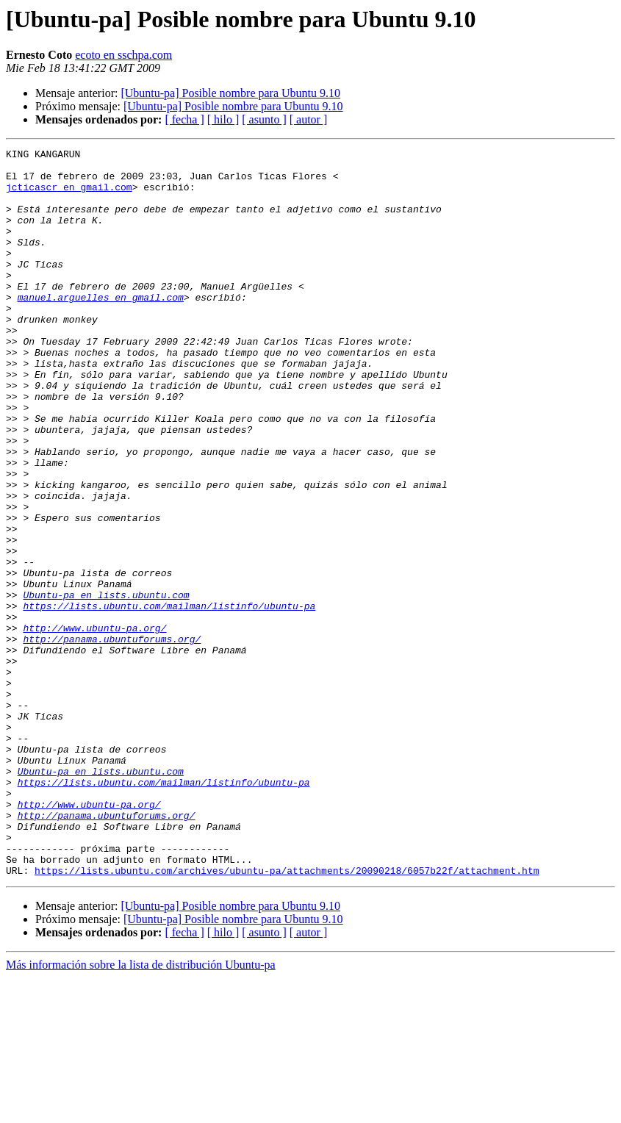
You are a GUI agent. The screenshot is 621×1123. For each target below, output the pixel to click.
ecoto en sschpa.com (123, 55)
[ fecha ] (184, 119)
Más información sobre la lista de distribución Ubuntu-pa (141, 1110)
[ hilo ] (223, 119)
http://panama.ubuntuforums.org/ (112, 738)
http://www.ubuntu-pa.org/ (94, 724)
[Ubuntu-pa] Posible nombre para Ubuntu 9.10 (230, 93)
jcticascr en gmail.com (69, 195)
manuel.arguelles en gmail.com (101, 327)
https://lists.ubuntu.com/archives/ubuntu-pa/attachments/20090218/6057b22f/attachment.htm (287, 1015)
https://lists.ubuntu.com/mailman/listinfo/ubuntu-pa (169, 698)
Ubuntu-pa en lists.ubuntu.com (106, 685)
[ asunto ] (264, 119)
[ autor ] (309, 119)
